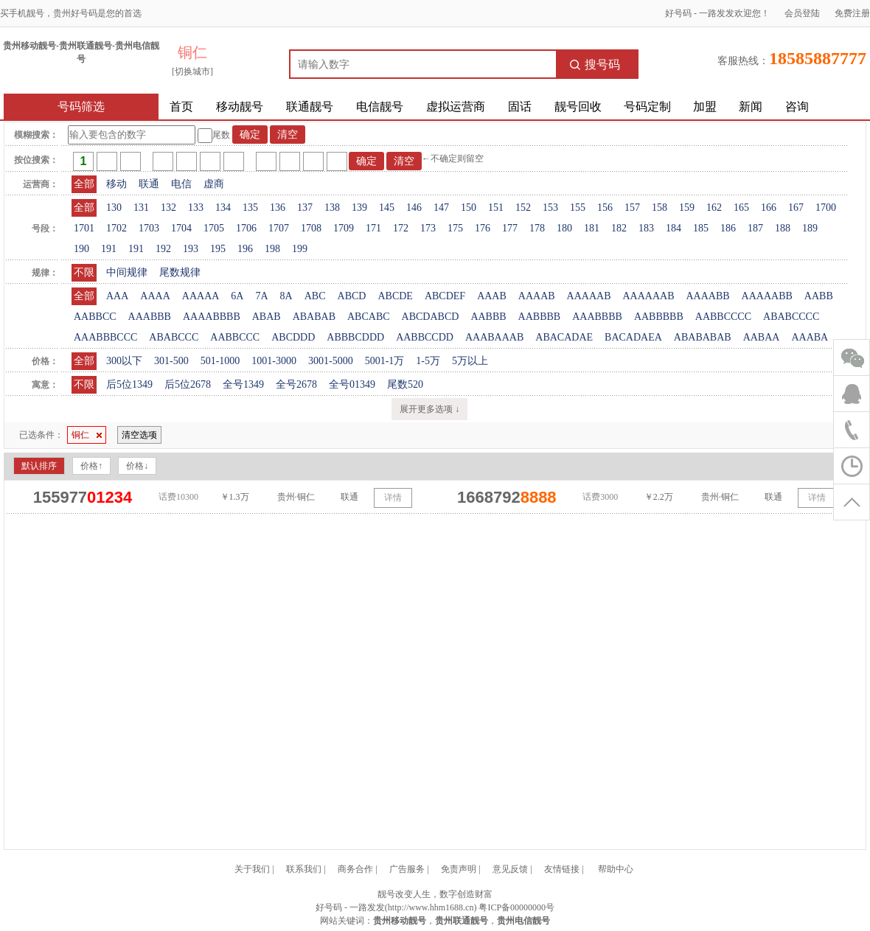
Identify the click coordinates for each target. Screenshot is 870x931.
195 (218, 248)
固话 (520, 106)
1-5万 (428, 360)
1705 (213, 228)
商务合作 (355, 869)
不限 (84, 272)
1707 (278, 228)
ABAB (266, 316)
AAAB (492, 295)
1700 (825, 207)
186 (728, 228)
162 (714, 207)
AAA (117, 295)
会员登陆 (802, 13)
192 (163, 248)
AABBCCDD (424, 337)
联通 (149, 183)
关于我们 (252, 869)
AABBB (488, 316)
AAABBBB (597, 316)
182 (619, 228)
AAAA (155, 295)
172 (400, 228)
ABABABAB (702, 337)
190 (81, 248)
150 (468, 207)
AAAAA (201, 295)
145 (386, 207)
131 (141, 207)
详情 (393, 497)
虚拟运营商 (455, 106)
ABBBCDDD (355, 337)
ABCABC (368, 316)
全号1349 (243, 384)
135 (250, 207)
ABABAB (314, 316)
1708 (311, 228)
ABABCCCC (791, 316)
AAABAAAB (494, 337)
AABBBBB (658, 316)
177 (510, 228)
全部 (84, 183)
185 (701, 228)
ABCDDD (293, 337)
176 (482, 228)
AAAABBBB (211, 316)
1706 (246, 228)
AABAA (761, 337)
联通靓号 (309, 106)
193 (190, 248)
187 (755, 228)
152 (523, 207)
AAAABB (707, 295)
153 (550, 207)
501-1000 (220, 360)
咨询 (797, 106)
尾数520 (405, 384)
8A (286, 295)
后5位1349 (129, 384)
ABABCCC (173, 337)
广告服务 (407, 869)
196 (245, 248)
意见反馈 (510, 869)
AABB (818, 295)
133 (195, 207)
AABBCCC (235, 337)
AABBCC (95, 316)
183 (646, 228)
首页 (181, 106)
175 (455, 228)
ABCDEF (445, 295)
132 (168, 207)
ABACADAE (564, 337)
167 (796, 207)
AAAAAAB (648, 295)
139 (359, 207)
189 (810, 228)
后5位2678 (187, 384)
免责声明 (458, 869)
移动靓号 (239, 106)
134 (223, 207)
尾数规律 (180, 272)
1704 (181, 228)
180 (564, 228)
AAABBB (149, 316)
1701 (84, 228)
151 (496, 207)
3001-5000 (330, 360)
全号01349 (352, 384)
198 (272, 248)
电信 (181, 183)
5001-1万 (385, 360)
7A (261, 295)
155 (577, 207)
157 (632, 207)
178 (537, 228)
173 (428, 228)
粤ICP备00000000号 (516, 907)
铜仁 (87, 435)
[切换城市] (192, 71)
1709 (343, 228)
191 (108, 248)
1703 (149, 228)
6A (237, 295)
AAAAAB (589, 295)
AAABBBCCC (105, 337)
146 (414, 207)
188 (782, 228)
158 (659, 207)
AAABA (809, 337)
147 (441, 207)
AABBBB (539, 316)
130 (114, 207)
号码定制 (647, 106)
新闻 (750, 106)
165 (741, 207)
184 (673, 228)
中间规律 (126, 272)
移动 (116, 183)
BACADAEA (633, 337)
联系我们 (303, 869)
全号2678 (296, 384)
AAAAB (536, 295)
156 (605, 207)
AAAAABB (767, 295)
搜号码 (595, 64)
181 (591, 228)
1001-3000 (273, 360)
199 (299, 248)
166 (768, 207)
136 (277, 207)
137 (305, 207)
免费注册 (852, 13)
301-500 (171, 360)
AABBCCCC (723, 316)
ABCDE (394, 295)
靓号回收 (578, 106)
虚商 (213, 183)
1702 (116, 228)
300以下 (124, 360)
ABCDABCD (430, 316)
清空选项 (139, 435)
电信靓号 (379, 106)
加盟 (705, 106)
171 (373, 228)
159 (687, 207)
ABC (315, 295)
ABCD (352, 295)
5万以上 (470, 360)
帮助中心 (615, 869)
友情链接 (562, 869)
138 (332, 207)
